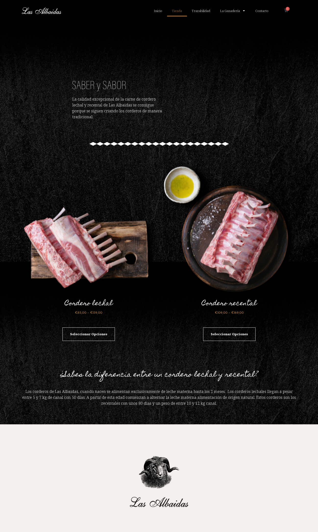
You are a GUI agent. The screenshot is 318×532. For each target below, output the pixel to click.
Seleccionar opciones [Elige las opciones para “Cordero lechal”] (88, 311)
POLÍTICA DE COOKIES (131, 521)
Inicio (158, 11)
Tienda (177, 11)
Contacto (262, 11)
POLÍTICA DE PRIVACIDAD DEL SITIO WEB (180, 521)
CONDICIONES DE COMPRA (232, 521)
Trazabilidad (201, 11)
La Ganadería (232, 11)
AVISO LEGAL (266, 521)
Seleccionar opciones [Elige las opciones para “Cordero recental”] (229, 311)
